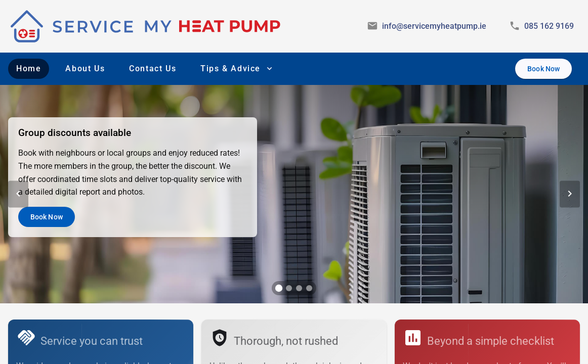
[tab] (278, 288)
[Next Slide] (570, 194)
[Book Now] (543, 69)
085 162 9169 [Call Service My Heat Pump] (549, 26)
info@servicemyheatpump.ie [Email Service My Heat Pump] (434, 26)
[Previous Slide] (18, 194)
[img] (145, 26)
